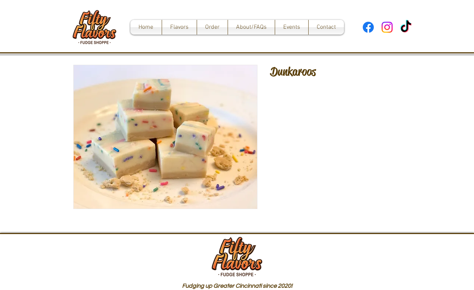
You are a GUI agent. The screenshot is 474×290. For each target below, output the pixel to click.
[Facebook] (368, 27)
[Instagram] (387, 27)
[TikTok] (405, 27)
